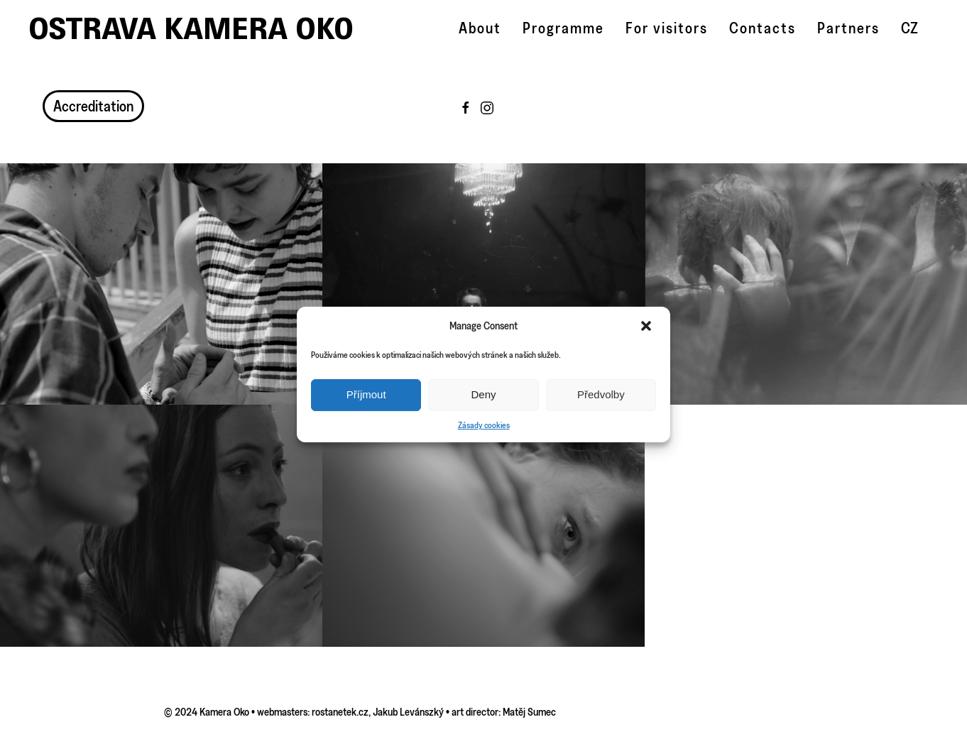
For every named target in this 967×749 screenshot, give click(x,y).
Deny (483, 394)
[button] (647, 325)
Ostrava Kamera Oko (191, 28)
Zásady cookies (484, 425)
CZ (909, 28)
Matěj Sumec (529, 712)
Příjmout (366, 394)
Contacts (762, 28)
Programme (563, 28)
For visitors (666, 28)
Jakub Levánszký (408, 712)
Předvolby (601, 394)
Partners (848, 28)
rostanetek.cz (340, 712)
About (480, 28)
